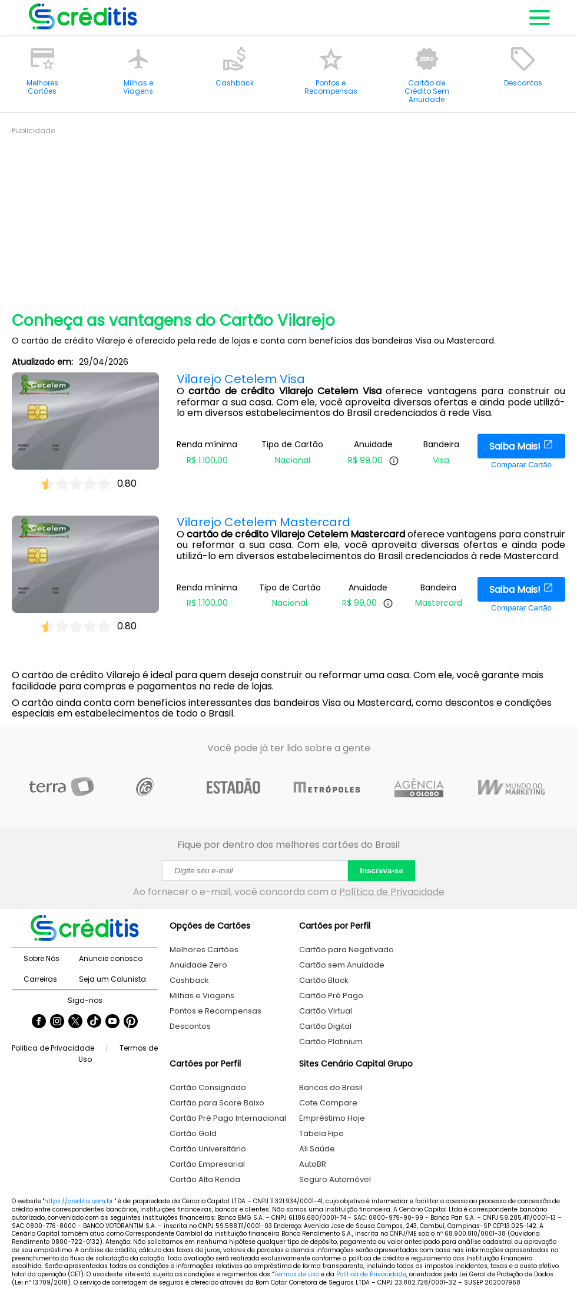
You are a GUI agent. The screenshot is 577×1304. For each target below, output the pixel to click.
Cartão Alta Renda (205, 1179)
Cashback (189, 980)
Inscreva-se (381, 870)
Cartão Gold (193, 1133)
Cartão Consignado (208, 1087)
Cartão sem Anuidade (341, 964)
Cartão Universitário (208, 1148)
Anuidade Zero (198, 964)
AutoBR (312, 1164)
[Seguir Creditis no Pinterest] (131, 1022)
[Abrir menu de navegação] (538, 17)
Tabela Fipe (321, 1133)
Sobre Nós (41, 958)
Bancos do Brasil (331, 1087)
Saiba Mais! (521, 446)
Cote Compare (328, 1102)
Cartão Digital (325, 1026)
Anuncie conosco (110, 958)
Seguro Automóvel (335, 1179)
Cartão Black (324, 980)
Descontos (190, 1026)
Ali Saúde (317, 1148)
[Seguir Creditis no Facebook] (39, 1022)
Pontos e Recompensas (215, 1010)
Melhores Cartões (204, 949)
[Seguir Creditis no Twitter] (75, 1022)
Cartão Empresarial (207, 1164)
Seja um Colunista (112, 979)
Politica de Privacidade (53, 1048)
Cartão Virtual (325, 1010)
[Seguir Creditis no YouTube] (112, 1022)
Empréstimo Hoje (332, 1118)
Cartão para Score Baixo (217, 1102)
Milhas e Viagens (202, 995)
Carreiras (40, 979)
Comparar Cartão (521, 464)
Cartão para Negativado (346, 949)
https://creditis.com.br (78, 1201)
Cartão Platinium (331, 1041)
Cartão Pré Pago (331, 995)
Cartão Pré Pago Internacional (228, 1118)
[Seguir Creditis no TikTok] (94, 1022)
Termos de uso (296, 1274)
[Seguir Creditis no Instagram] (57, 1022)
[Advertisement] (294, 218)
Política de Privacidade (392, 892)
